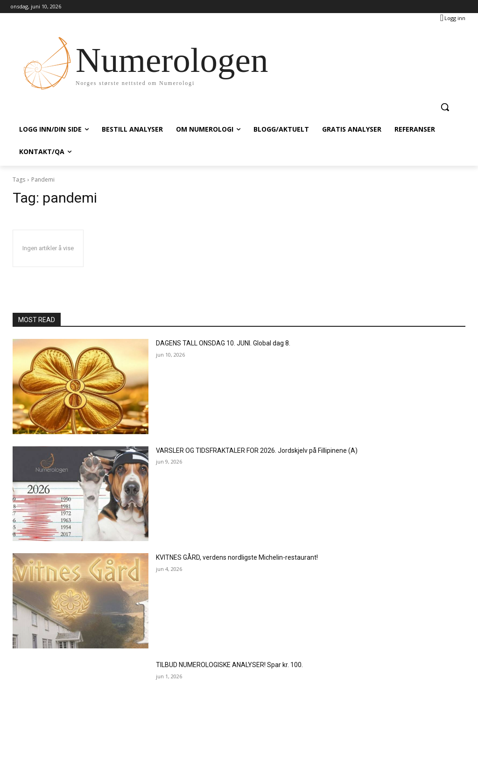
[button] (445, 107)
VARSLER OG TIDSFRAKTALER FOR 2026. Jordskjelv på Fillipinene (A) (257, 450)
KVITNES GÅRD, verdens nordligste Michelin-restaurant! (237, 557)
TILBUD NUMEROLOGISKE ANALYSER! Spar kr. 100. (229, 664)
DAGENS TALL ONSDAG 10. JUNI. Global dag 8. (223, 343)
